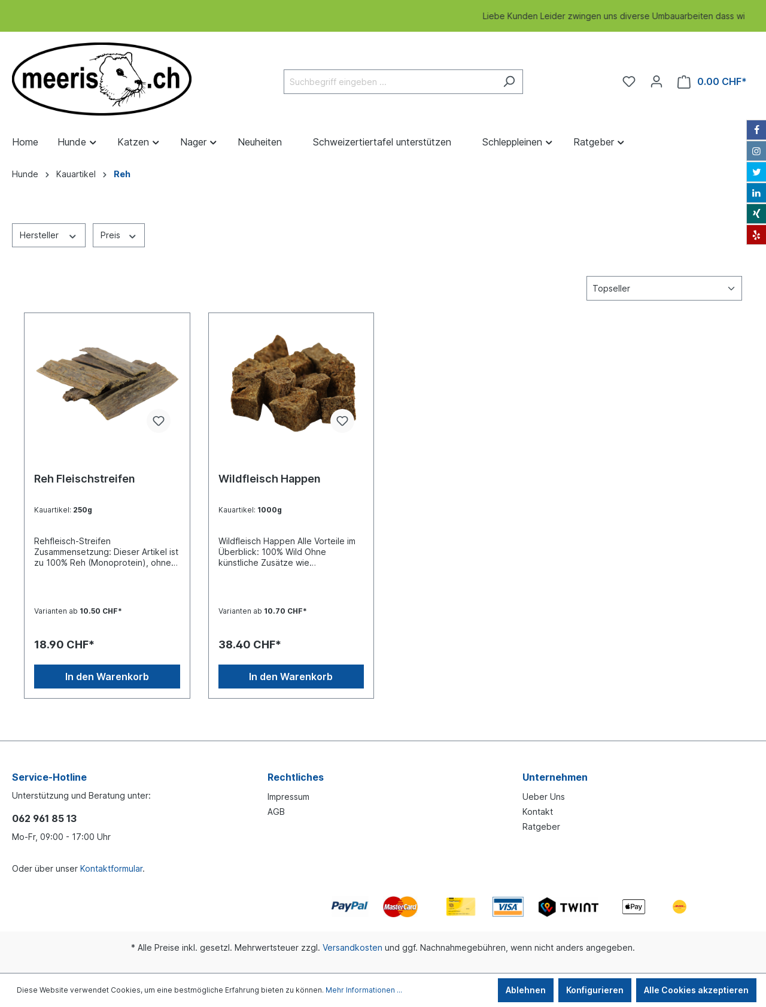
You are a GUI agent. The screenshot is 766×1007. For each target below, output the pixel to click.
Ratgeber (541, 826)
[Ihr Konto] (656, 81)
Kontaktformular (111, 868)
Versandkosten (352, 947)
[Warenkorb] (712, 81)
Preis (119, 235)
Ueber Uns (543, 796)
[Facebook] (756, 129)
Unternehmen (555, 777)
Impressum (288, 796)
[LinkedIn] (756, 192)
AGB (276, 811)
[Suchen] (509, 81)
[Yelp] (756, 234)
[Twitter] (756, 171)
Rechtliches (296, 777)
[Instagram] (756, 150)
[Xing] (756, 213)
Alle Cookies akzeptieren (696, 990)
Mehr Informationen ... (364, 989)
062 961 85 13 (44, 818)
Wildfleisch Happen (269, 478)
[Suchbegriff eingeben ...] (390, 81)
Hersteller (49, 235)
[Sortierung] (664, 288)
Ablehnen (526, 990)
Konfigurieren (595, 990)
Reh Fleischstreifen (84, 478)
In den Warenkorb (107, 677)
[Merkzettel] (629, 81)
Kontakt (537, 811)
